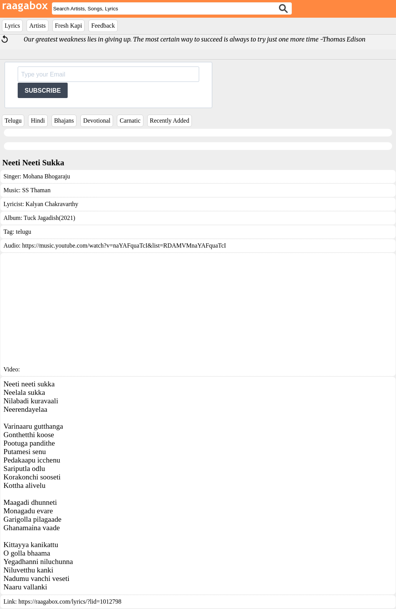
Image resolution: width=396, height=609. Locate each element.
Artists (37, 25)
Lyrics (12, 25)
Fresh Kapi (68, 25)
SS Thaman (36, 190)
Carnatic (130, 120)
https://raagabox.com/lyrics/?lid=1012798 (69, 601)
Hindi (38, 120)
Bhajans (64, 120)
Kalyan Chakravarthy (51, 204)
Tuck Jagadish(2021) (49, 218)
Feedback (103, 25)
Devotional (96, 120)
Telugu (13, 120)
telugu (23, 231)
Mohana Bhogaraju (46, 176)
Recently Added (170, 120)
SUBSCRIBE (43, 90)
